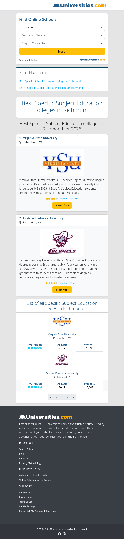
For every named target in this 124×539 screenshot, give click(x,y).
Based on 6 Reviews (68, 283)
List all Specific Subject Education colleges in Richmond (51, 87)
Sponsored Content (28, 60)
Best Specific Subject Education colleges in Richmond (50, 81)
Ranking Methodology (30, 463)
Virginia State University (40, 138)
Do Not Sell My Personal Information (37, 511)
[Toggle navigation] (17, 5)
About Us (24, 458)
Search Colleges (27, 449)
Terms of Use (25, 501)
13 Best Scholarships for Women (35, 480)
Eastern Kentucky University (43, 218)
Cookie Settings (27, 506)
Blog (21, 453)
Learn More (62, 205)
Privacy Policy (26, 496)
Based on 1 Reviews (68, 198)
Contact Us (24, 492)
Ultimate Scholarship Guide (33, 475)
